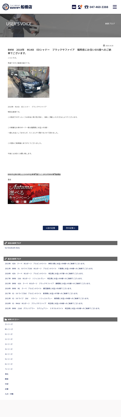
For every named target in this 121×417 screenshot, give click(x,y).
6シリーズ (8, 364)
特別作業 (72, 405)
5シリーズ (8, 359)
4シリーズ (8, 354)
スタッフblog (56, 408)
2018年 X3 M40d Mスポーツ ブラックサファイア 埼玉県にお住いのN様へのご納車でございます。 (44, 303)
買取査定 (53, 405)
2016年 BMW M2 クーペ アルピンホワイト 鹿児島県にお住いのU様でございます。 (38, 288)
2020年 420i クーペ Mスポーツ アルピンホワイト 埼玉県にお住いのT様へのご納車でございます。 (44, 273)
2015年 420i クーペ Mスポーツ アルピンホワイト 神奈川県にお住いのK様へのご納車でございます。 (45, 263)
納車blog (66, 408)
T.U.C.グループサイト (79, 408)
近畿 (6, 389)
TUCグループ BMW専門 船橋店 (17, 7)
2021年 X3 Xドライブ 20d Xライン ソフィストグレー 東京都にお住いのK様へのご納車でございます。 (47, 298)
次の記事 (70, 227)
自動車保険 (62, 405)
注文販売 (36, 405)
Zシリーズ (9, 324)
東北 (6, 374)
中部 (6, 384)
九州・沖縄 (9, 394)
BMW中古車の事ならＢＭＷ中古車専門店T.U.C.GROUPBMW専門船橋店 (34, 174)
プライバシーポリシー (42, 408)
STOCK (74, 7)
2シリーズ (8, 344)
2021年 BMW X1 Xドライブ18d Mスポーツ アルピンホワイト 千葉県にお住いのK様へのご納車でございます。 (49, 268)
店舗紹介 (92, 405)
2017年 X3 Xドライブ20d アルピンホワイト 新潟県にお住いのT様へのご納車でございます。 (42, 293)
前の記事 (50, 227)
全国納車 (44, 405)
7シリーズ (8, 369)
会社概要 (114, 405)
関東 (6, 379)
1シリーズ (8, 339)
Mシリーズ (9, 329)
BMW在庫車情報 (16, 405)
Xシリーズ (8, 334)
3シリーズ (8, 349)
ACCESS (80, 7)
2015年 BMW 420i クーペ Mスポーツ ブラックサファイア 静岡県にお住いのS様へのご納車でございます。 (48, 283)
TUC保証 (27, 405)
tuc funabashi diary (12, 247)
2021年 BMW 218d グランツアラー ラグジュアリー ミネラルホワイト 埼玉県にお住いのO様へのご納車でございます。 (53, 308)
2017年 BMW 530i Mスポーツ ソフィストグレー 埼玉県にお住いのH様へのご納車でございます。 (44, 278)
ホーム (6, 405)
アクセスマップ (103, 405)
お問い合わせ (82, 405)
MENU (115, 7)
